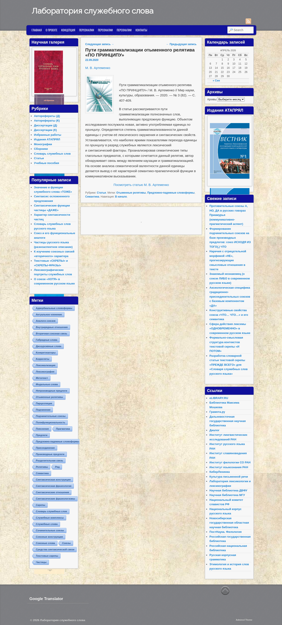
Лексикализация (45, 365)
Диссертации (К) (45, 130)
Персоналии (86, 30)
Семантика (92, 196)
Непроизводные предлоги (51, 390)
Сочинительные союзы (50, 530)
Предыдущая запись (181, 44)
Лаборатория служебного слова (92, 10)
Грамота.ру (217, 411)
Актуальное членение (49, 314)
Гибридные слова (46, 340)
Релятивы (42, 467)
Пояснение (42, 428)
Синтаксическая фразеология (53, 486)
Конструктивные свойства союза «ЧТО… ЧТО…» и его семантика (228, 315)
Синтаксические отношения (52, 492)
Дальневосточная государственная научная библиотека (227, 421)
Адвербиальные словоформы (54, 308)
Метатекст (42, 378)
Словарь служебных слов (52, 153)
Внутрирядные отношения (52, 327)
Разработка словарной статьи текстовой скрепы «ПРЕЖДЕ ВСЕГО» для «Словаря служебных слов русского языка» (228, 364)
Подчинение (43, 409)
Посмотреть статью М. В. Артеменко (141, 185)
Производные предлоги (50, 454)
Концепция (68, 30)
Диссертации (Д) (45, 125)
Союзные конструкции (49, 536)
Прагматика (63, 428)
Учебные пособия (46, 163)
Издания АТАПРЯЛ (47, 139)
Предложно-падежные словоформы (170, 192)
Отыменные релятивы (131, 192)
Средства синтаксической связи (55, 549)
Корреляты (42, 359)
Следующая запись (99, 44)
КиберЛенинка (219, 471)
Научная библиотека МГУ (227, 495)
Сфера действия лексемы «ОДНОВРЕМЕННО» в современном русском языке (229, 328)
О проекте (51, 30)
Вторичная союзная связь (51, 333)
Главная (36, 30)
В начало (121, 196)
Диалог (214, 430)
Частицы (41, 562)
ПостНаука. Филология (225, 531)
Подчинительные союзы (51, 416)
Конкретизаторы (46, 352)
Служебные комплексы (50, 517)
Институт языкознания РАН (228, 467)
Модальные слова (47, 384)
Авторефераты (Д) (47, 116)
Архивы (211, 99)
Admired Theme (244, 620)
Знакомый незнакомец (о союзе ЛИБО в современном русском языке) (229, 278)
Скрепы (40, 505)
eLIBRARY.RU (218, 398)
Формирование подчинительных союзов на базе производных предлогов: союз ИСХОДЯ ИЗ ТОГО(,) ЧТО (230, 237)
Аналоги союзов (46, 321)
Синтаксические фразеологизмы (55, 498)
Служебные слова (47, 524)
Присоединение (45, 448)
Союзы (66, 543)
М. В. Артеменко (97, 68)
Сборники (41, 148)
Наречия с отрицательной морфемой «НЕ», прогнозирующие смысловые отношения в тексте (227, 260)
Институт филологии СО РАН (230, 462)
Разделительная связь (49, 460)
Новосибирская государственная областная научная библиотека (229, 523)
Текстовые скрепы (47, 555)
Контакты (141, 30)
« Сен (216, 80)
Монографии (43, 144)
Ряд (57, 467)
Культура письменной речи (228, 476)
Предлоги (42, 435)
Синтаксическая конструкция (53, 479)
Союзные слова (45, 543)
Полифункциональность (50, 422)
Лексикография (45, 371)
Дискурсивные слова (48, 346)
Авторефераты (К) (47, 120)
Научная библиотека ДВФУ (228, 490)
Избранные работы (47, 134)
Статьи (101, 192)
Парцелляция (44, 403)
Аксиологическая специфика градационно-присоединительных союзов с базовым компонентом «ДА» (229, 296)
